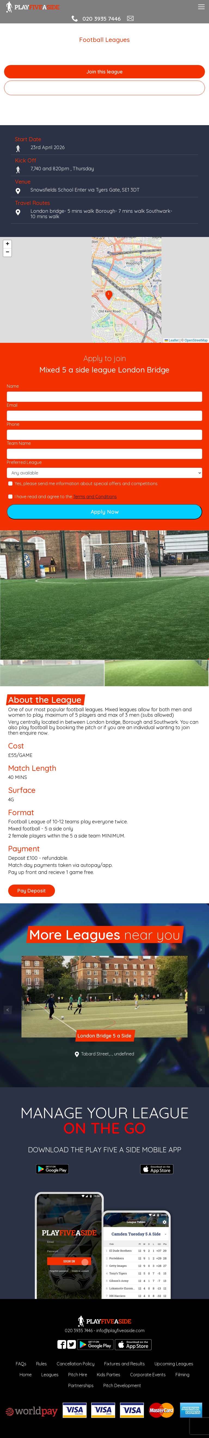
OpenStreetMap (196, 340)
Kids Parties (108, 1374)
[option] (104, 595)
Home (26, 1374)
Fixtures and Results (124, 1363)
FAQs (21, 1363)
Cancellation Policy (75, 1363)
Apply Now (105, 511)
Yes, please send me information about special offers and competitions (86, 483)
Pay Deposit (31, 891)
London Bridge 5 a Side (104, 1036)
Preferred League (24, 462)
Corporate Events (148, 1374)
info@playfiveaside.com (120, 1330)
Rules (41, 1363)
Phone (13, 424)
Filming (182, 1374)
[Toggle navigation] (201, 6)
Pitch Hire (77, 1374)
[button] (108, 296)
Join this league (104, 72)
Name (13, 386)
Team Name (19, 443)
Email (12, 405)
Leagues (50, 1374)
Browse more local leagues (104, 87)
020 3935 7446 (101, 18)
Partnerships (81, 1385)
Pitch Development (122, 1385)
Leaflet (172, 340)
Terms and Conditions (95, 496)
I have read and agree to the (66, 496)
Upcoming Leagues (174, 1363)
